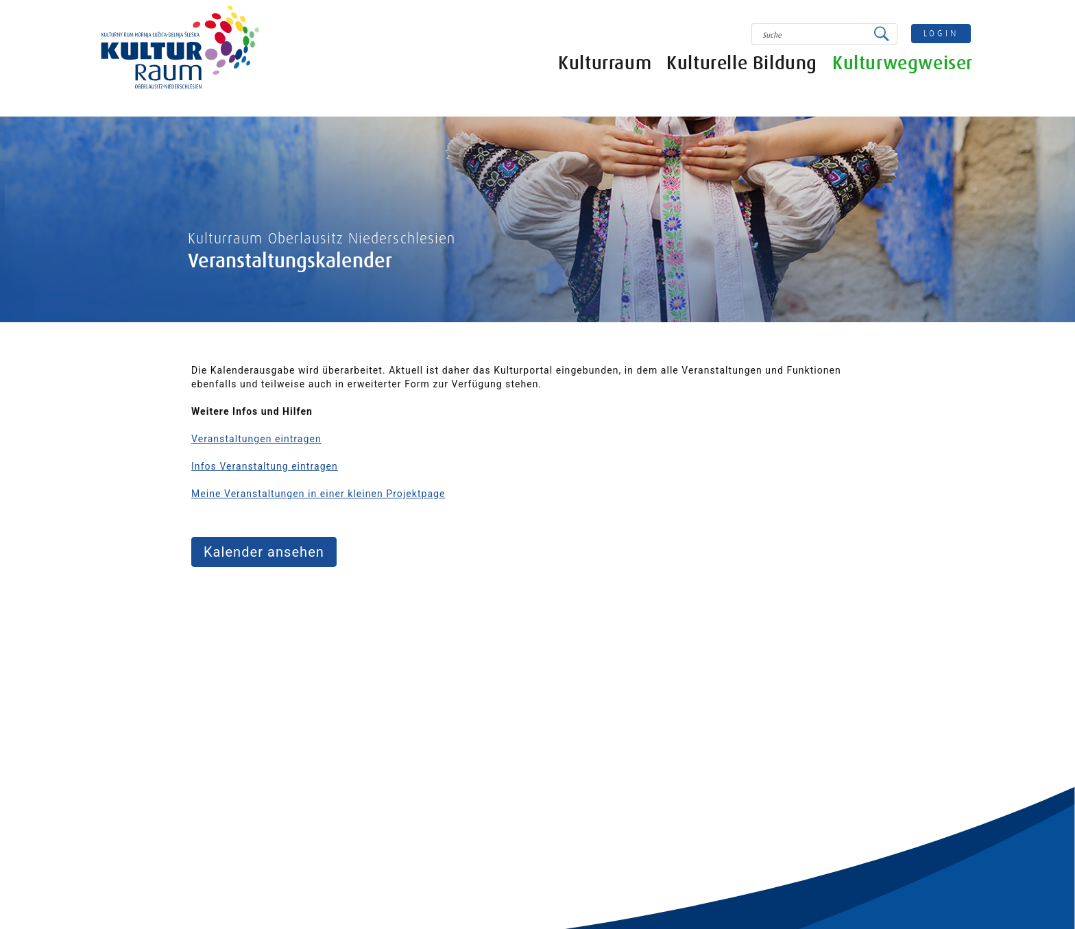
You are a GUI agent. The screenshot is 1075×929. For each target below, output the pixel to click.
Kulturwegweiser (902, 63)
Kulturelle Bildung (741, 63)
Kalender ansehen (264, 552)
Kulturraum (604, 63)
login (941, 33)
